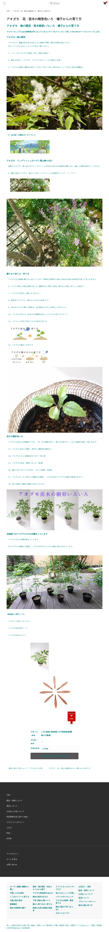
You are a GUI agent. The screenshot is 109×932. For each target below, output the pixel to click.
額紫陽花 (13, 904)
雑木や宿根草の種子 (18, 908)
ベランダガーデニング (64, 897)
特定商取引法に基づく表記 (17, 817)
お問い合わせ (12, 864)
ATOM (9, 838)
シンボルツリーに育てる (19, 897)
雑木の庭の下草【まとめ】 (64, 908)
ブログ (9, 828)
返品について (12, 806)
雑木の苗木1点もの (40, 897)
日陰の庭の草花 (16, 900)
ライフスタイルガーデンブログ (65, 888)
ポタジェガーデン (63, 913)
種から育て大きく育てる (42, 904)
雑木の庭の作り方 (85, 905)
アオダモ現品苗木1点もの (43, 893)
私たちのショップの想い (65, 893)
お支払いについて (85, 894)
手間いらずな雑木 (17, 893)
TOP (8, 11)
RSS (8, 833)
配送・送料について (14, 800)
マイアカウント (13, 854)
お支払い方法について (15, 811)
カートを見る (12, 859)
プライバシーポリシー (15, 822)
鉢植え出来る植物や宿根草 (42, 909)
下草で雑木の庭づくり (41, 900)
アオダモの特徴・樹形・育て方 (65, 902)
